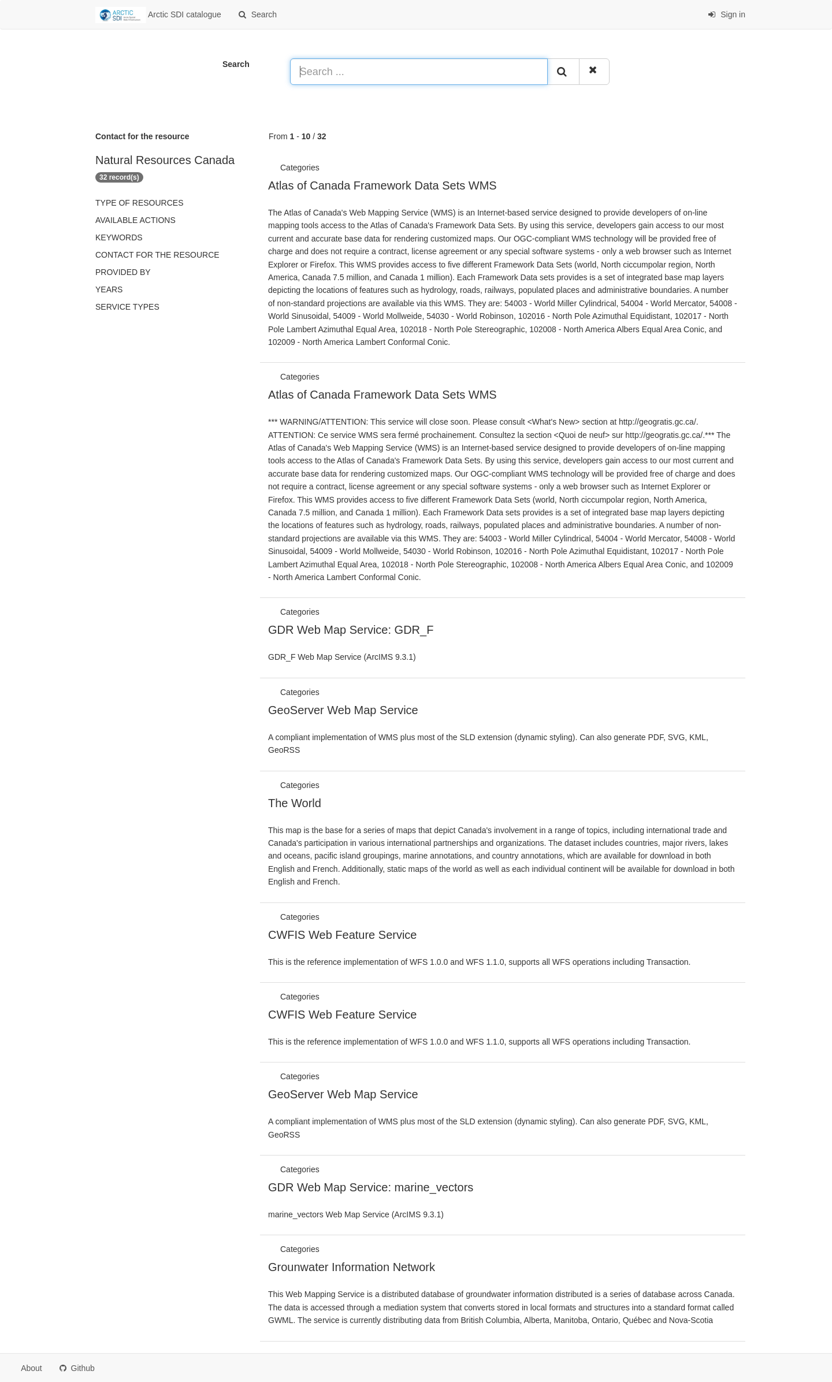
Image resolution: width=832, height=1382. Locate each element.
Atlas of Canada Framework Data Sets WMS (382, 185)
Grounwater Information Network (351, 1267)
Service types (127, 306)
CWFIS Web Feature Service (342, 934)
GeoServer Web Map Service (343, 710)
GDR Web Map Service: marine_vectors (370, 1187)
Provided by (123, 272)
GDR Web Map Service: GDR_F (350, 629)
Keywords (119, 237)
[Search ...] (419, 71)
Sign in (726, 14)
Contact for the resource (157, 254)
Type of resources (139, 202)
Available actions (135, 220)
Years (108, 289)
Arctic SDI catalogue (158, 15)
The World (294, 803)
